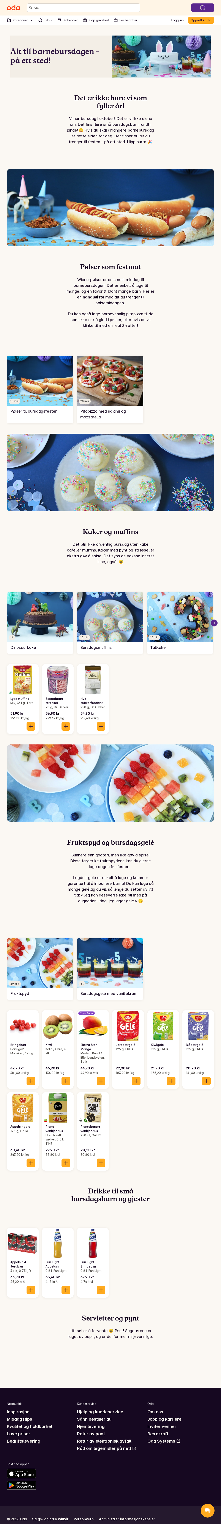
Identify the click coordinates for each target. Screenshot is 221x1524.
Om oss (155, 1411)
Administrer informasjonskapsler (127, 1519)
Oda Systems (163, 1441)
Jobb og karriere (164, 1419)
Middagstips (19, 1419)
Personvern (84, 1519)
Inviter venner (161, 1426)
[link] (40, 389)
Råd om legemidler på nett (106, 1448)
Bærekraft (157, 1433)
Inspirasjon (18, 1411)
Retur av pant (91, 1433)
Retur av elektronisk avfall (104, 1441)
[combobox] (86, 8)
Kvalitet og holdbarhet (29, 1426)
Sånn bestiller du (94, 1419)
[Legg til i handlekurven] (31, 726)
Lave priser (18, 1433)
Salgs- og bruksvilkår (50, 1519)
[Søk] (31, 8)
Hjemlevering (91, 1426)
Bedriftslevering (23, 1441)
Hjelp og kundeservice (100, 1411)
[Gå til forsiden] (13, 7)
